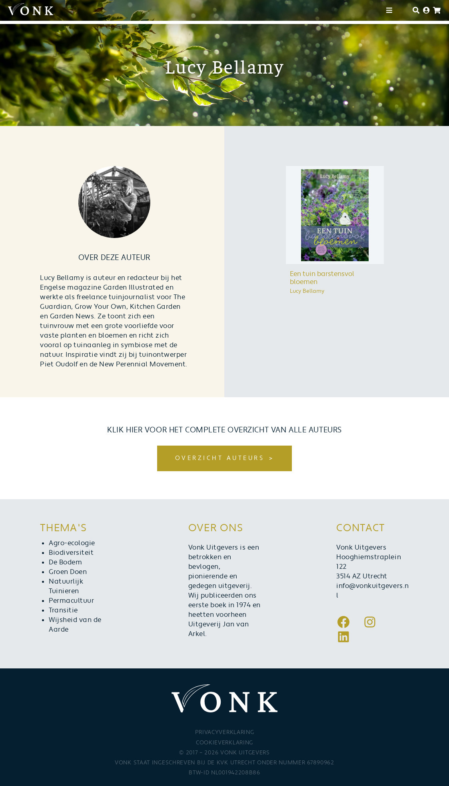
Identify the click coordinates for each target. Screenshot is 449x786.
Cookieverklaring (224, 742)
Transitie (63, 610)
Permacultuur (71, 600)
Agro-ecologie (72, 543)
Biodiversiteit (71, 552)
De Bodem (65, 562)
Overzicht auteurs (220, 458)
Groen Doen (68, 572)
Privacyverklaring (224, 732)
